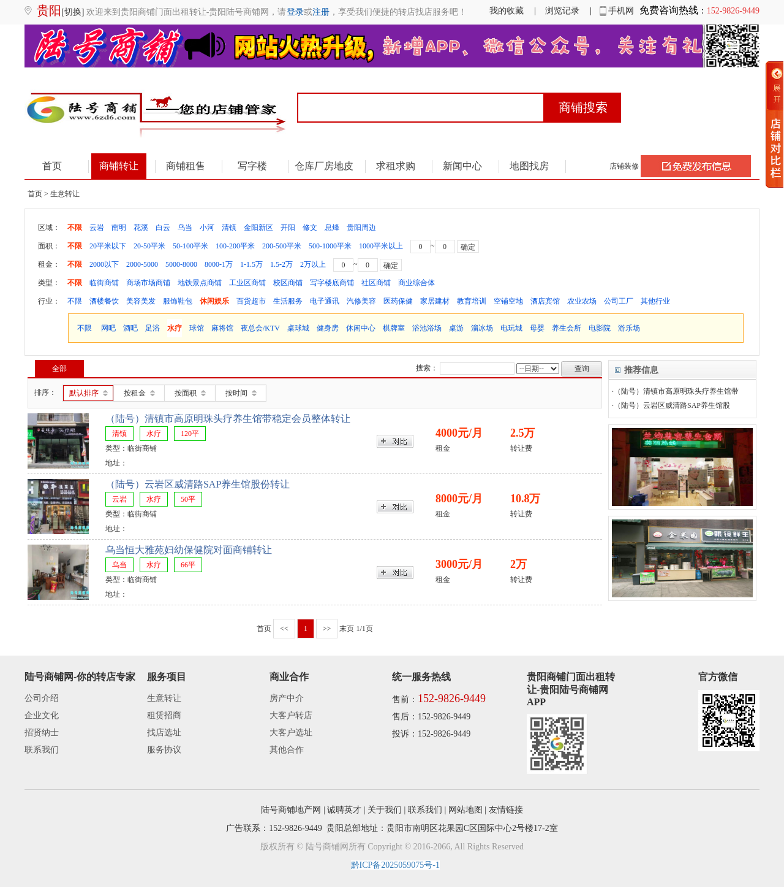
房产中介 (287, 698)
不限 (74, 227)
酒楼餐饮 (104, 301)
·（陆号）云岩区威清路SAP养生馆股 (671, 405)
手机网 (617, 10)
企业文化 (41, 715)
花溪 (141, 227)
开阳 (288, 227)
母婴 (537, 328)
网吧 (108, 328)
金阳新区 (258, 227)
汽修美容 (361, 301)
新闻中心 (462, 166)
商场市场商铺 (148, 282)
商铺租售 (185, 166)
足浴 (152, 328)
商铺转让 (118, 166)
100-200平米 (235, 246)
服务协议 (164, 749)
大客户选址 (291, 732)
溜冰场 (482, 328)
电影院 (600, 328)
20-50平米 (149, 246)
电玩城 (511, 328)
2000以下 (104, 264)
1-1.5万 (251, 264)
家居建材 (435, 301)
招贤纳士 (41, 732)
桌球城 (298, 328)
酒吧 (130, 328)
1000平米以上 (381, 246)
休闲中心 (360, 328)
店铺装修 (624, 166)
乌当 (185, 227)
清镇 (229, 227)
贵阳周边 (361, 227)
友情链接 (506, 809)
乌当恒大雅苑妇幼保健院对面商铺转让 (188, 550)
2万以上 (313, 264)
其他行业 (655, 301)
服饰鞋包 (177, 301)
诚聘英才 (344, 809)
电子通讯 (324, 301)
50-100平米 (190, 246)
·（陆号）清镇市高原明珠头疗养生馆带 (675, 391)
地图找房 (529, 166)
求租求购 (395, 166)
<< (284, 628)
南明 (118, 227)
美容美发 (141, 301)
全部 (59, 368)
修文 (310, 227)
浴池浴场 (427, 328)
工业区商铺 (247, 282)
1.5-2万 (281, 264)
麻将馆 (222, 328)
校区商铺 (288, 282)
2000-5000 (142, 264)
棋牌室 (394, 328)
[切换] (72, 12)
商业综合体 (416, 282)
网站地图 (465, 809)
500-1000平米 (330, 246)
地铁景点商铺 (200, 282)
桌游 (456, 328)
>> (327, 628)
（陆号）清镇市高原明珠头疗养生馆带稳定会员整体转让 (227, 418)
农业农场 (582, 301)
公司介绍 (41, 698)
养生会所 (566, 328)
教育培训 (471, 301)
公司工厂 (618, 301)
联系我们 (41, 749)
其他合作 (287, 749)
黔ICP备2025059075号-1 (395, 865)
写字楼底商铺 (332, 282)
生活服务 (288, 301)
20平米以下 (107, 246)
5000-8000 (181, 264)
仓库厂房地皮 (324, 166)
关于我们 (385, 809)
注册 (321, 12)
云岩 (96, 227)
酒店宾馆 (545, 301)
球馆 (196, 328)
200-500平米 (281, 246)
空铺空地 (508, 301)
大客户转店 (291, 715)
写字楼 (252, 166)
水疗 (174, 328)
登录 (295, 12)
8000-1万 (219, 264)
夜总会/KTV (260, 328)
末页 (346, 628)
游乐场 (629, 328)
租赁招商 (164, 715)
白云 (163, 227)
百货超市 (251, 301)
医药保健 (398, 301)
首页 (52, 166)
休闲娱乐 (214, 301)
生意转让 (164, 698)
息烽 (332, 227)
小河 (207, 227)
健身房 (328, 328)
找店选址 (164, 732)
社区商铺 (376, 282)
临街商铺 (104, 282)
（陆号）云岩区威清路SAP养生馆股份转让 (197, 484)
